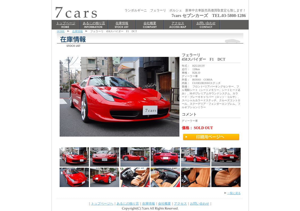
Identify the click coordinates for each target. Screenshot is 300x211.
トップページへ (102, 203)
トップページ (65, 23)
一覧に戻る (234, 193)
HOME (61, 31)
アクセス (177, 23)
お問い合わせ (206, 23)
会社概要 (149, 23)
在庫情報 (122, 23)
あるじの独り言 (94, 23)
